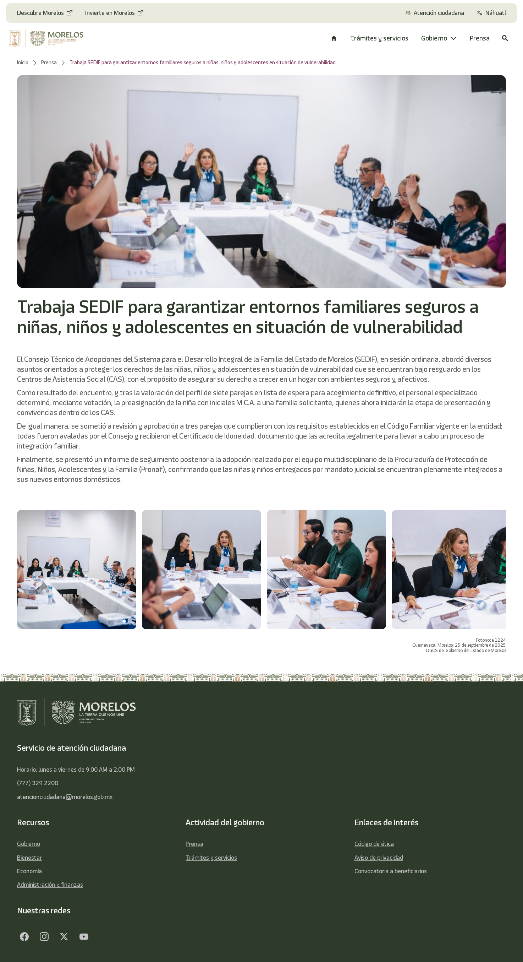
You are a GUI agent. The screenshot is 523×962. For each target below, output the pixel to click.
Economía (29, 871)
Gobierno (28, 843)
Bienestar (29, 857)
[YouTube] (84, 936)
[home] (51, 38)
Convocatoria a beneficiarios (390, 871)
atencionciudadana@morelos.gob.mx (64, 797)
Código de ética (374, 844)
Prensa (194, 843)
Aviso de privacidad (378, 858)
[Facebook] (24, 936)
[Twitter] (64, 936)
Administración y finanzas (50, 884)
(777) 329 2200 (37, 783)
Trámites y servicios (211, 857)
